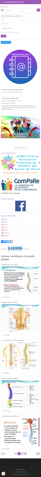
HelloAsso (24, 148)
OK (38, 10)
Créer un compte (5, 32)
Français (5, 219)
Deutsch (5, 230)
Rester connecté (6, 28)
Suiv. (38, 453)
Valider (3, 36)
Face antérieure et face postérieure (13, 340)
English (4, 222)
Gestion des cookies (20, 472)
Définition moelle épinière (10, 416)
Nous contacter (6, 42)
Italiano (4, 227)
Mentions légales (20, 469)
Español (4, 224)
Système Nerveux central (10, 264)
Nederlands (5, 233)
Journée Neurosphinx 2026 (10, 98)
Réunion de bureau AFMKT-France (12, 89)
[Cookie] (3, 474)
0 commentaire (6, 297)
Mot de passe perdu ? (14, 32)
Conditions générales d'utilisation (20, 474)
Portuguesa (5, 235)
